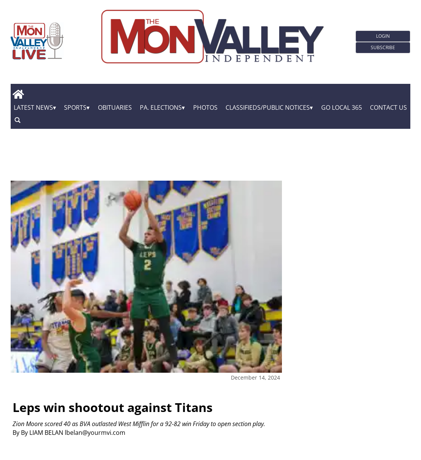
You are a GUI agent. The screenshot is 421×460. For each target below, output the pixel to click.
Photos (205, 107)
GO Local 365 (341, 107)
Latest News (33, 107)
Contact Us (388, 107)
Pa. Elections (161, 107)
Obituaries (115, 107)
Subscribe (383, 47)
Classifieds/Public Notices (268, 107)
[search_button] (17, 120)
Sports (75, 107)
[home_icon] (18, 94)
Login (383, 36)
